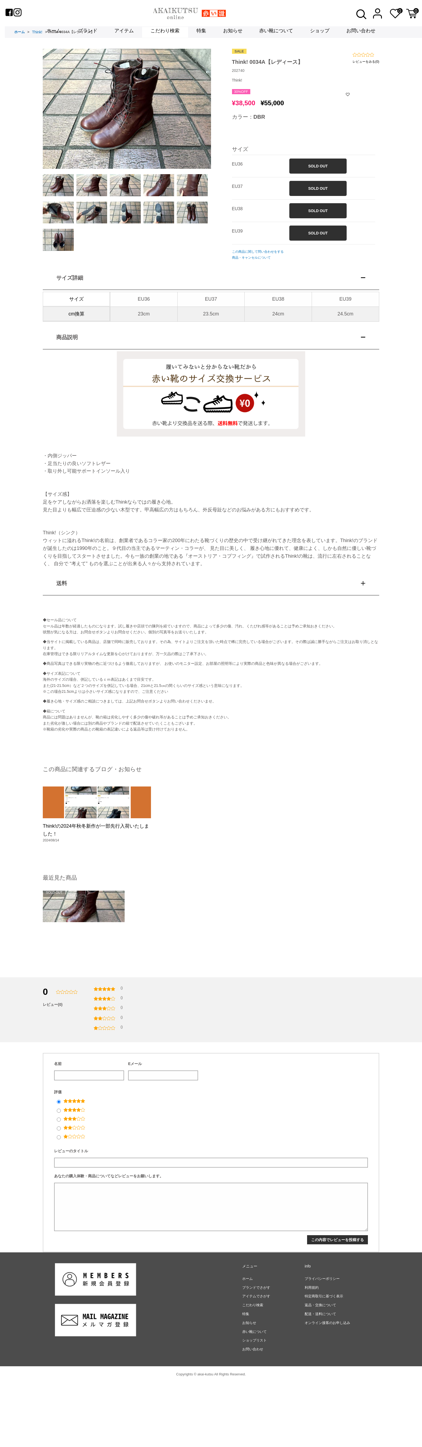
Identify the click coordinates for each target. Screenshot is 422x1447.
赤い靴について (276, 33)
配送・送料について (320, 1378)
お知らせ (232, 33)
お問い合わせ (360, 33)
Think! (37, 46)
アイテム (124, 33)
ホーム (54, 33)
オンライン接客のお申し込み (327, 1387)
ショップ (319, 33)
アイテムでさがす (256, 1361)
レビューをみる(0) (366, 75)
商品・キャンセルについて (251, 271)
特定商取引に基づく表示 (324, 1361)
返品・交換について (320, 1369)
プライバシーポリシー (322, 1343)
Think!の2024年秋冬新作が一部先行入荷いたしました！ (96, 869)
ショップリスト (254, 1405)
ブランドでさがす (256, 1352)
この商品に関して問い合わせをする (258, 266)
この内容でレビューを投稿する (337, 1304)
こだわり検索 (165, 33)
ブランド (87, 33)
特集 (201, 33)
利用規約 (312, 1352)
